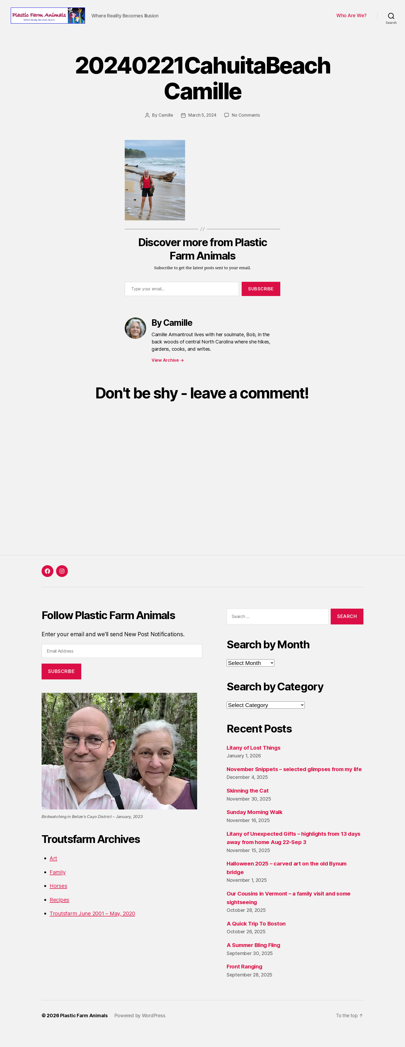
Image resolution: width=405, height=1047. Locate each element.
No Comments (246, 123)
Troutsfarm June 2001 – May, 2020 (95, 921)
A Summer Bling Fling (255, 961)
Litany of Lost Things (255, 755)
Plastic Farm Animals (84, 1032)
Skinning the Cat (249, 807)
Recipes (60, 907)
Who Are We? (351, 19)
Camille (165, 123)
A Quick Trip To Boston (257, 940)
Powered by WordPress (140, 1032)
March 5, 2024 (202, 123)
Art (53, 866)
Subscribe (261, 296)
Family (58, 879)
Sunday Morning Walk (256, 828)
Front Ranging (245, 982)
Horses (59, 893)
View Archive (168, 368)
